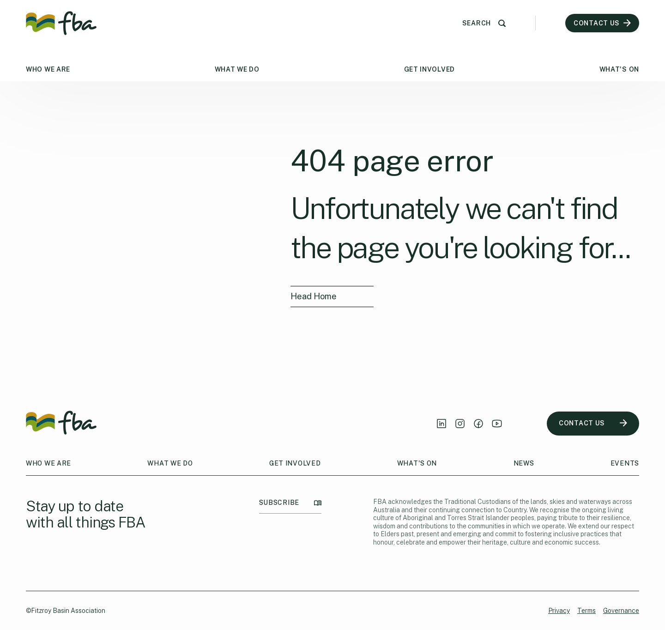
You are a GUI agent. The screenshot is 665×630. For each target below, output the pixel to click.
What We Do (237, 69)
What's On (619, 69)
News (524, 463)
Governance (621, 610)
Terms (586, 610)
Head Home (313, 296)
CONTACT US (593, 423)
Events (625, 463)
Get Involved (429, 69)
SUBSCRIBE (290, 503)
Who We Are (48, 69)
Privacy (559, 610)
